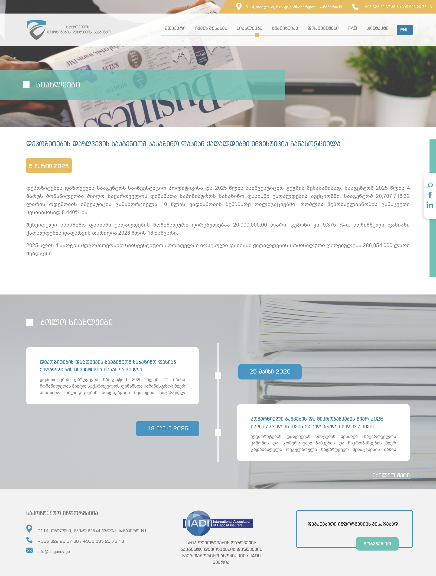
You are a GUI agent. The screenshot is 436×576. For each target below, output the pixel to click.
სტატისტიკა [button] (285, 28)
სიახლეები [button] (249, 28)
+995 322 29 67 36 (373, 7)
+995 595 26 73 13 (415, 7)
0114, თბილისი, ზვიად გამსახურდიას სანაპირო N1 (290, 7)
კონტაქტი (377, 28)
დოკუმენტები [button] (323, 28)
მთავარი (175, 28)
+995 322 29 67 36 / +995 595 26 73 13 (75, 542)
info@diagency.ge (48, 552)
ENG (404, 29)
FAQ (352, 28)
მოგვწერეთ (377, 546)
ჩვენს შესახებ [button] (211, 28)
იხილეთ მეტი (391, 477)
